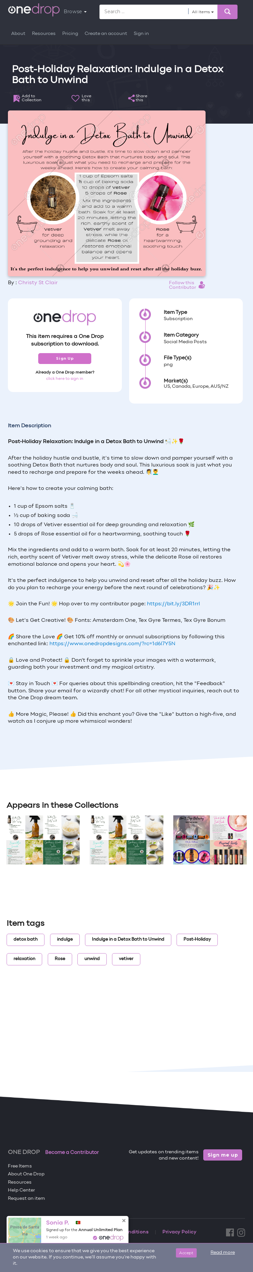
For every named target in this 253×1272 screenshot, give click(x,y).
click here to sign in (64, 379)
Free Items (20, 1166)
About (18, 34)
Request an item (26, 1198)
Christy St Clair (38, 283)
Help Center (21, 1190)
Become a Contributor (72, 1152)
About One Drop (26, 1174)
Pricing (70, 34)
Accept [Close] (186, 1252)
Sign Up (64, 358)
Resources (44, 34)
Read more (223, 1253)
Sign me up (223, 1155)
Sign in (141, 34)
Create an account (106, 34)
